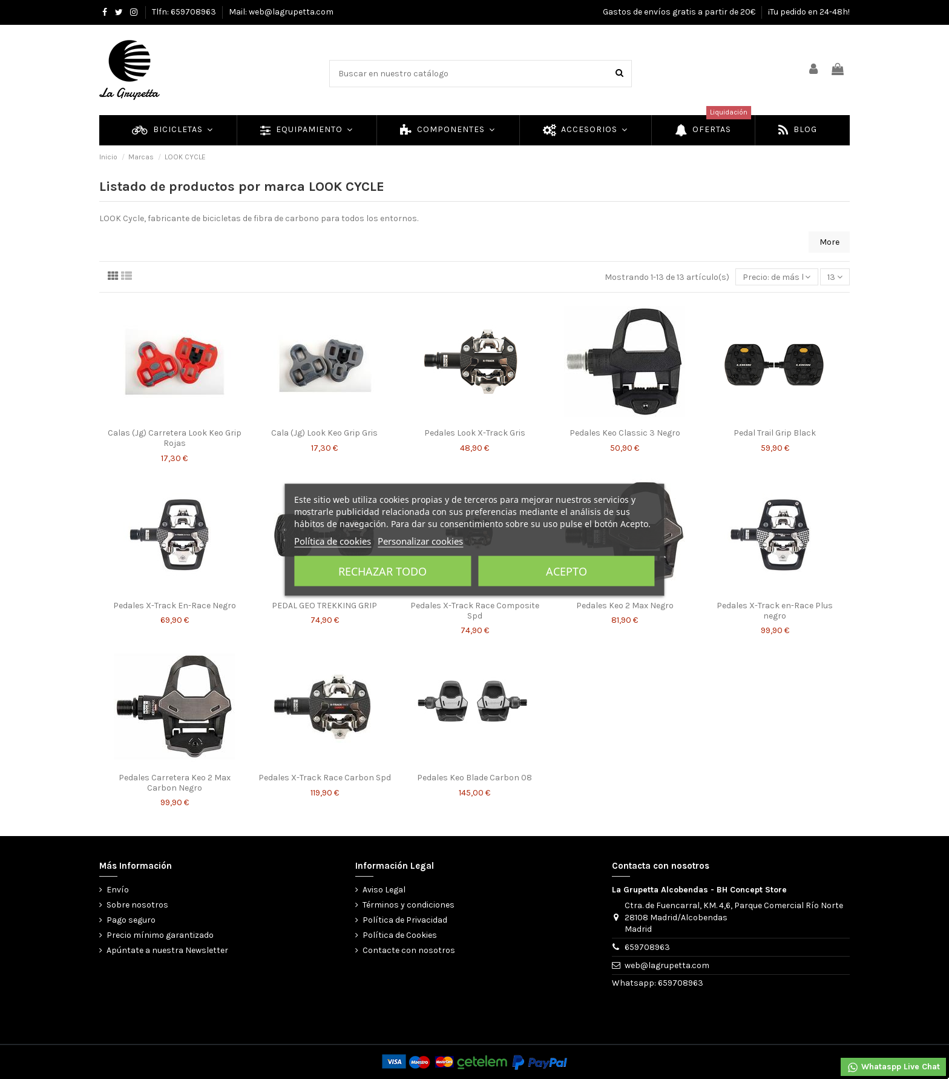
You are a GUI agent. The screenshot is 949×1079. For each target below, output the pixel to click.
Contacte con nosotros (409, 950)
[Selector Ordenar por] (776, 277)
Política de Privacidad (405, 920)
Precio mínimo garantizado (160, 935)
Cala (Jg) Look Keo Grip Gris (324, 433)
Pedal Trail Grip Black (775, 433)
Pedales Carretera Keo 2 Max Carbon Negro (175, 782)
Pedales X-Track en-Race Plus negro (775, 610)
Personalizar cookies (420, 540)
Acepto (566, 570)
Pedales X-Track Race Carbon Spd (324, 777)
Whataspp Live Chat (893, 1067)
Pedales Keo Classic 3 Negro (625, 433)
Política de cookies (332, 540)
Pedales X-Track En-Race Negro (174, 605)
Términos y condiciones (409, 905)
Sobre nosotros (137, 905)
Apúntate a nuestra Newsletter (167, 950)
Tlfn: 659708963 (185, 12)
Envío (118, 890)
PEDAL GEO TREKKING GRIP (324, 605)
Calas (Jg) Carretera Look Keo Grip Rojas (174, 438)
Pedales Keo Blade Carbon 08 (474, 777)
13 (834, 277)
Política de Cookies (400, 935)
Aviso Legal (384, 890)
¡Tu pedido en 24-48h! (809, 12)
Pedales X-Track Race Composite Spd (474, 610)
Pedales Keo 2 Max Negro (625, 605)
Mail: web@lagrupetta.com (281, 12)
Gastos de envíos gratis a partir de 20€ (680, 12)
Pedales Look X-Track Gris (474, 433)
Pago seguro (131, 920)
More (829, 242)
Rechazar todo (382, 570)
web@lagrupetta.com (667, 965)
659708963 (647, 947)
